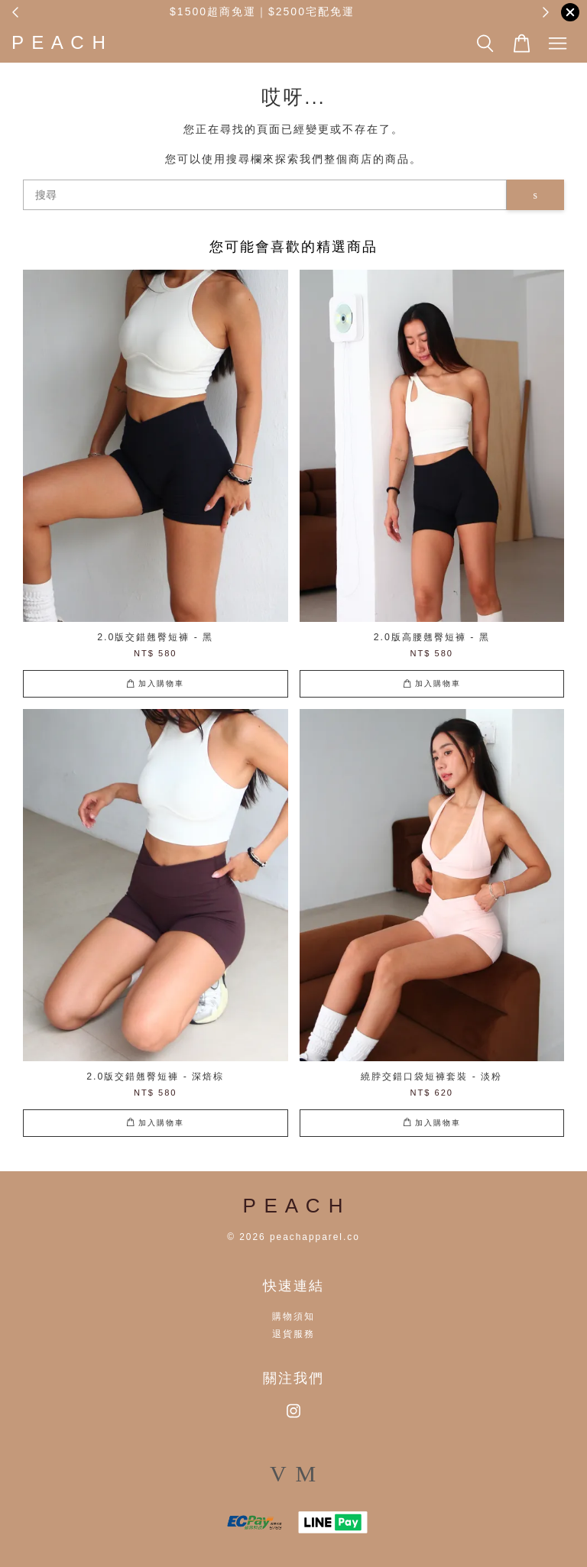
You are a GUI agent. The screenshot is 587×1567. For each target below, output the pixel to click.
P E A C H (59, 42)
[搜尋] (265, 195)
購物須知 (293, 1316)
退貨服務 (293, 1334)
